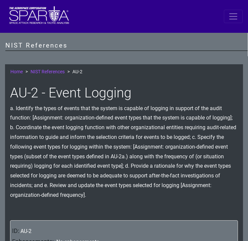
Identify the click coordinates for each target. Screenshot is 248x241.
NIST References (47, 72)
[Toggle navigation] (233, 16)
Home (16, 72)
